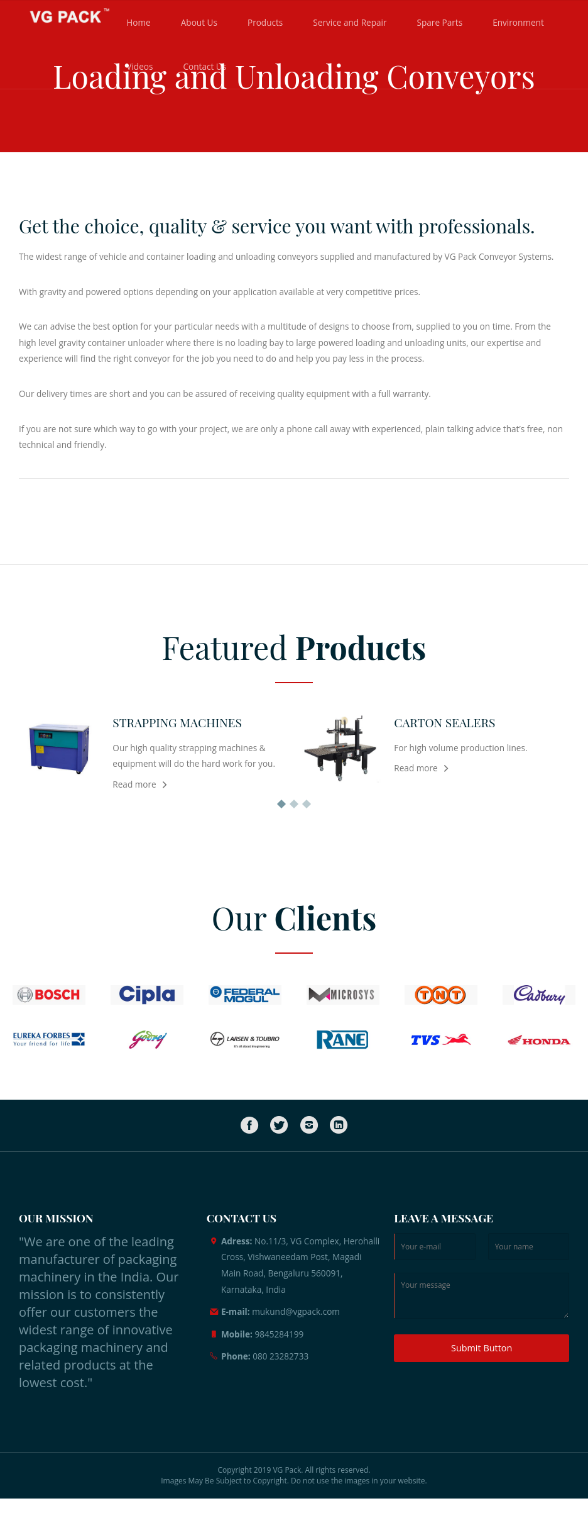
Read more (134, 784)
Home (138, 22)
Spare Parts (440, 22)
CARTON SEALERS (444, 722)
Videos (139, 66)
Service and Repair (349, 22)
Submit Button (481, 1348)
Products (265, 22)
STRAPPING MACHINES (176, 722)
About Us (199, 22)
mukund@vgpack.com (296, 1311)
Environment (518, 22)
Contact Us (204, 66)
